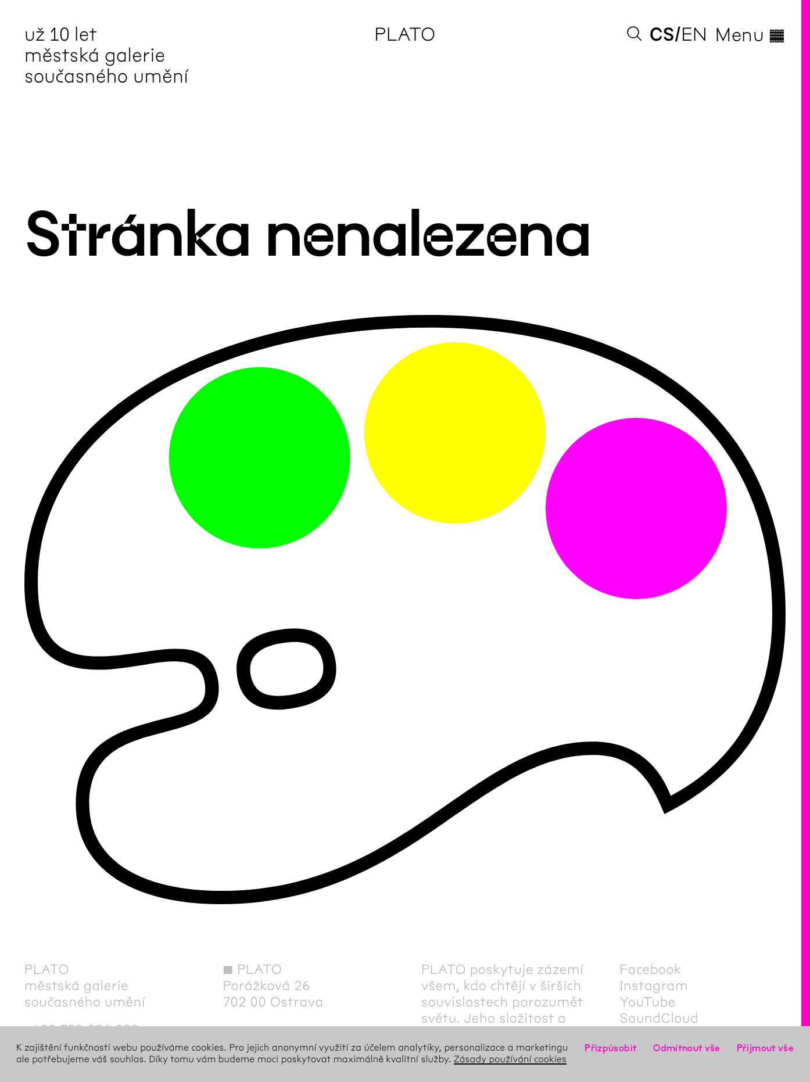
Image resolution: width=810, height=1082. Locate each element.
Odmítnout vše (687, 1048)
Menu (750, 34)
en (694, 34)
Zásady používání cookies (510, 1060)
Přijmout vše (765, 1048)
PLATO (404, 34)
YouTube (648, 1001)
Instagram (654, 985)
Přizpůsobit (611, 1048)
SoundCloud (659, 1018)
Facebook (651, 969)
